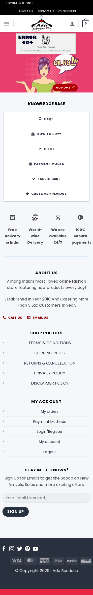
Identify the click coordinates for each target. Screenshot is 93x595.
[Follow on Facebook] (3, 549)
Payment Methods (49, 421)
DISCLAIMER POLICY (49, 383)
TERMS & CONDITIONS (50, 343)
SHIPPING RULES (49, 353)
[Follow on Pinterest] (27, 549)
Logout (49, 451)
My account (67, 11)
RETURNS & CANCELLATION (49, 363)
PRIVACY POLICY (49, 373)
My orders (50, 411)
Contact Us (45, 11)
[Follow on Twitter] (19, 549)
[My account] (72, 23)
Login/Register (49, 431)
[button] (7, 24)
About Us (26, 11)
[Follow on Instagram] (11, 549)
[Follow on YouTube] (35, 549)
